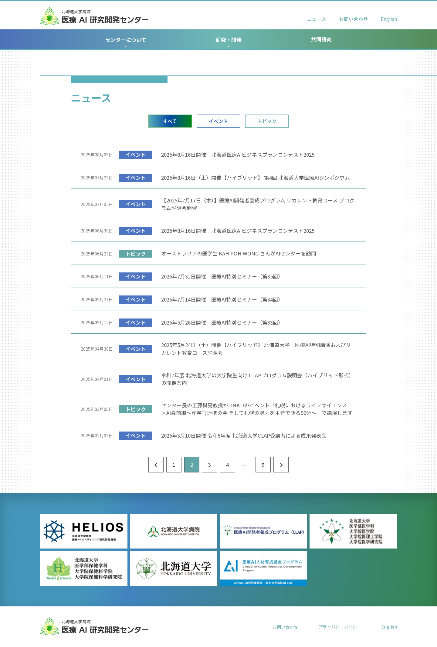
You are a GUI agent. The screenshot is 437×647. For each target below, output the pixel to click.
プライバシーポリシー (339, 626)
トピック (267, 121)
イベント (218, 121)
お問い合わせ (353, 18)
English (389, 18)
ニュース (316, 18)
